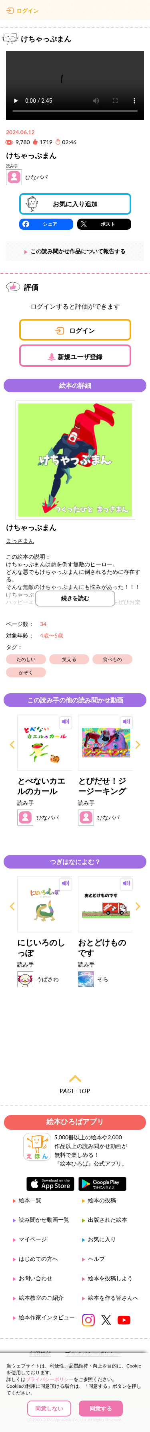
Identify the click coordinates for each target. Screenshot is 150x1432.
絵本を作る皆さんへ (113, 1297)
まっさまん (20, 540)
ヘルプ (96, 1258)
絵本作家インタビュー (47, 1317)
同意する (101, 1408)
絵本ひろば (75, 12)
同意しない (49, 1408)
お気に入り (102, 1239)
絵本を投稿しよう (110, 1278)
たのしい (26, 659)
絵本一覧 (30, 1200)
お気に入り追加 (75, 203)
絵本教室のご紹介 (41, 1297)
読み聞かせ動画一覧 (44, 1219)
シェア (50, 224)
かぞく (26, 672)
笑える (69, 659)
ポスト (108, 224)
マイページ (33, 1239)
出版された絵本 (107, 1219)
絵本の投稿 (102, 1200)
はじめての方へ (38, 1258)
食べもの (112, 659)
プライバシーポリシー (50, 1379)
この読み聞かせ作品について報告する (78, 251)
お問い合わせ (35, 1278)
